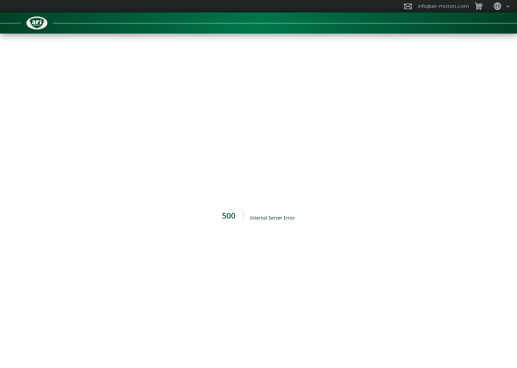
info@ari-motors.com (443, 6)
